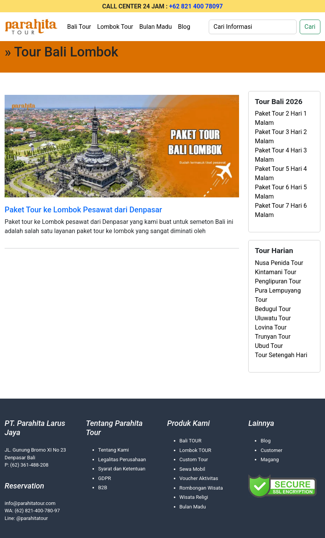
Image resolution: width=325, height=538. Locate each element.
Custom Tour (194, 459)
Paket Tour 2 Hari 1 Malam (281, 118)
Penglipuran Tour (278, 281)
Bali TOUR (190, 441)
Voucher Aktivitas (199, 478)
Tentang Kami (113, 450)
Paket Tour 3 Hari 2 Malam (281, 136)
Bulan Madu (155, 26)
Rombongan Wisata (201, 488)
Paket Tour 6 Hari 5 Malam (281, 192)
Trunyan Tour (272, 336)
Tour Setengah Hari (281, 355)
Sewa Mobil (192, 469)
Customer (271, 450)
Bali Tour (79, 26)
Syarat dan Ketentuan (121, 469)
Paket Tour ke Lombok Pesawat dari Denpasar (83, 209)
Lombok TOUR (195, 450)
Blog (184, 26)
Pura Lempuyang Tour (278, 295)
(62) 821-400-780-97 (37, 510)
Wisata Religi (194, 497)
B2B (102, 487)
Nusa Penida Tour (279, 263)
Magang (270, 459)
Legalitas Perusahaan (122, 459)
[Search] (253, 27)
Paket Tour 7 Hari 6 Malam (281, 210)
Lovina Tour (271, 327)
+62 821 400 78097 (196, 6)
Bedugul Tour (273, 309)
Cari (310, 26)
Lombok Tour (115, 26)
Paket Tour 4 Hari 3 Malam (281, 155)
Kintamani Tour (275, 272)
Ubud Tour (269, 345)
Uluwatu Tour (273, 318)
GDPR (104, 478)
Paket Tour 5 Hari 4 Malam (281, 173)
